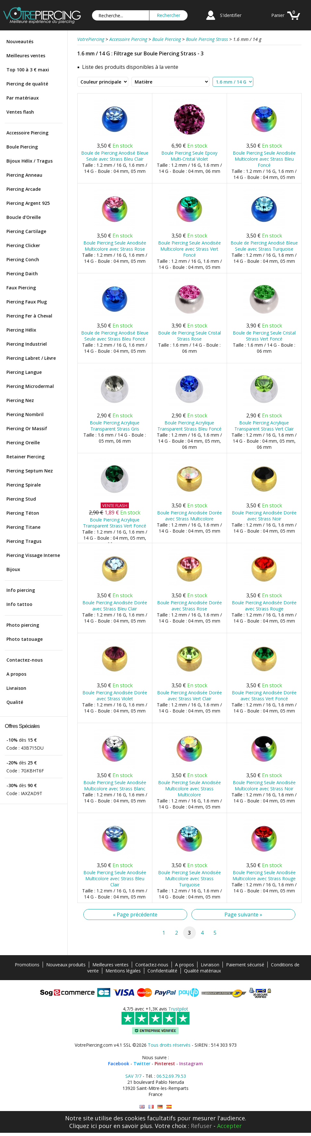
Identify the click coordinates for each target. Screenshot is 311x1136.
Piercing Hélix (21, 330)
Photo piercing (22, 625)
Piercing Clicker (23, 245)
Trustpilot (178, 1009)
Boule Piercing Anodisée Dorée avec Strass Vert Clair (189, 695)
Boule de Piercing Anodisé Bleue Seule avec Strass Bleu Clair (114, 156)
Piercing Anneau (24, 175)
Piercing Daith (22, 273)
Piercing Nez (20, 400)
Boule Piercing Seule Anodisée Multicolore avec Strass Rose (114, 246)
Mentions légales (123, 971)
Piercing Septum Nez (29, 471)
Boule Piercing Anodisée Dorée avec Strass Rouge (264, 606)
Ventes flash (20, 112)
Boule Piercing (22, 147)
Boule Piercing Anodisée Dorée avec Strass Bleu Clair (114, 606)
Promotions (27, 965)
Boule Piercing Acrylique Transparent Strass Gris (114, 426)
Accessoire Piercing (27, 133)
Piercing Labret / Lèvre (31, 358)
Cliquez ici (83, 1126)
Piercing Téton (22, 513)
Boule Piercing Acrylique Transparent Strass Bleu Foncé (189, 426)
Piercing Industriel (26, 344)
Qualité (14, 702)
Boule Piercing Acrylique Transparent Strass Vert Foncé (114, 523)
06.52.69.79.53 (171, 1076)
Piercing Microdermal (30, 386)
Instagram (191, 1063)
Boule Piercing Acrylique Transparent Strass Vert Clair (264, 426)
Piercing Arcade (23, 189)
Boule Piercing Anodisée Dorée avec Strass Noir (264, 516)
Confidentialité (162, 971)
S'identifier (230, 15)
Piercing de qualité (27, 84)
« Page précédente (135, 914)
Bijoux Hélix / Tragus (29, 161)
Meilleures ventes (25, 55)
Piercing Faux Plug (26, 302)
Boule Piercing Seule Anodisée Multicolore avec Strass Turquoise (189, 878)
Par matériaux (22, 98)
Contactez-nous (24, 660)
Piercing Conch (22, 259)
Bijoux (13, 569)
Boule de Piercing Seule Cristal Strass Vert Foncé (264, 336)
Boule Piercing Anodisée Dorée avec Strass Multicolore (189, 516)
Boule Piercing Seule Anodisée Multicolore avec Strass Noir (264, 785)
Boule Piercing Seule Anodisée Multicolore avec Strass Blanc (114, 785)
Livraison (16, 688)
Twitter (141, 1063)
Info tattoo (19, 604)
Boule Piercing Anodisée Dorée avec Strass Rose (189, 606)
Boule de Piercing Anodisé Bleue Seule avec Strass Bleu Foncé (114, 336)
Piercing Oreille (23, 442)
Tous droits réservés (169, 1045)
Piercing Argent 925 (28, 203)
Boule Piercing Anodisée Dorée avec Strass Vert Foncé (264, 695)
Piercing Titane (23, 527)
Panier (277, 15)
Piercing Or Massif (26, 428)
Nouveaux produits (66, 965)
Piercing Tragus (23, 541)
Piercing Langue (24, 372)
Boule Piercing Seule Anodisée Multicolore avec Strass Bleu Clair (114, 878)
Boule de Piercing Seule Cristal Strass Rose (189, 336)
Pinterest (165, 1063)
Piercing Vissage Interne (33, 555)
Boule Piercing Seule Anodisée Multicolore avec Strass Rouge (264, 875)
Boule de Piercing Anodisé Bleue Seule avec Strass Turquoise (264, 246)
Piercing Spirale (23, 485)
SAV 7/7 (133, 1076)
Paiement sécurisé (245, 965)
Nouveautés (19, 41)
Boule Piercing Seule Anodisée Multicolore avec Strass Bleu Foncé (264, 159)
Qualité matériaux (202, 971)
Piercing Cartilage (26, 231)
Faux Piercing (21, 288)
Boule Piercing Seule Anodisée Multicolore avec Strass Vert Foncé (189, 249)
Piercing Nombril (25, 414)
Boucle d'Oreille (23, 217)
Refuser (201, 1126)
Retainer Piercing (25, 457)
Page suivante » (243, 914)
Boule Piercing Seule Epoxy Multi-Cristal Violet (189, 156)
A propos (16, 674)
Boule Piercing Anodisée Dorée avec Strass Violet (114, 695)
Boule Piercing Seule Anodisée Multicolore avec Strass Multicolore (189, 788)
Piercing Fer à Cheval (29, 316)
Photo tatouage (24, 639)
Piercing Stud (21, 499)
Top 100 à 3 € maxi (27, 70)
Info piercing (20, 590)
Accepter (229, 1126)
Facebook (118, 1063)
